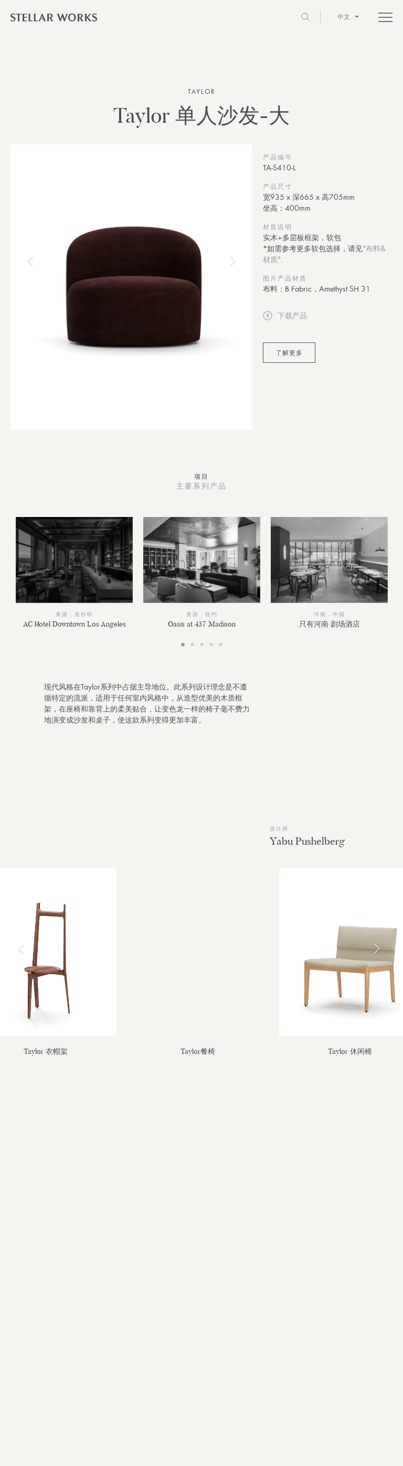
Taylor (202, 92)
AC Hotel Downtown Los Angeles (74, 624)
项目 (201, 476)
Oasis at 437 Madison (202, 624)
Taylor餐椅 (198, 1051)
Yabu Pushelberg (307, 841)
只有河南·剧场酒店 (329, 624)
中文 (348, 17)
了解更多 (289, 353)
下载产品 (285, 315)
